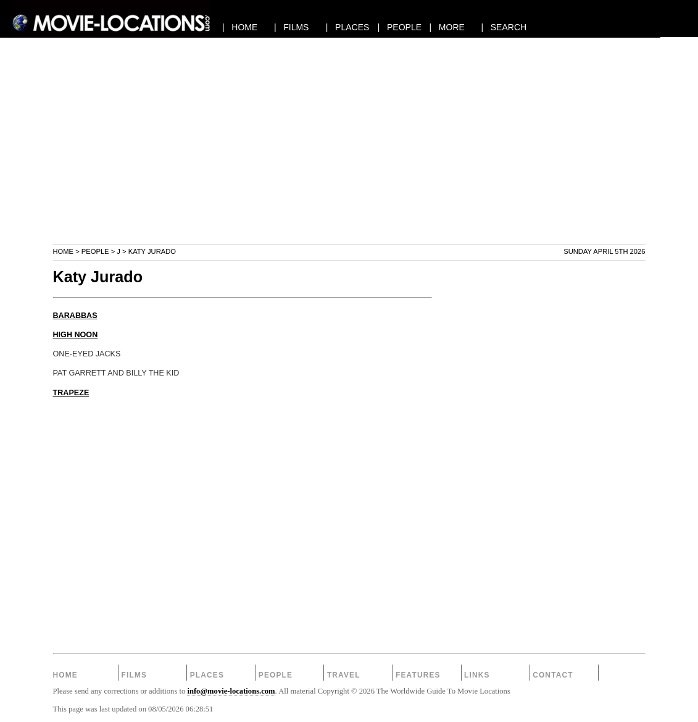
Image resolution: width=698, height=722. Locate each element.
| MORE (447, 27)
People (95, 251)
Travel (343, 675)
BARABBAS (75, 315)
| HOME (239, 27)
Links (477, 675)
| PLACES (348, 27)
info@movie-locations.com (231, 691)
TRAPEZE (71, 392)
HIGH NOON (75, 334)
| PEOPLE (400, 27)
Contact (553, 675)
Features (418, 675)
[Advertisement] (349, 156)
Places (207, 675)
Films (134, 675)
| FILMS (291, 27)
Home (63, 251)
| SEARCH (503, 27)
